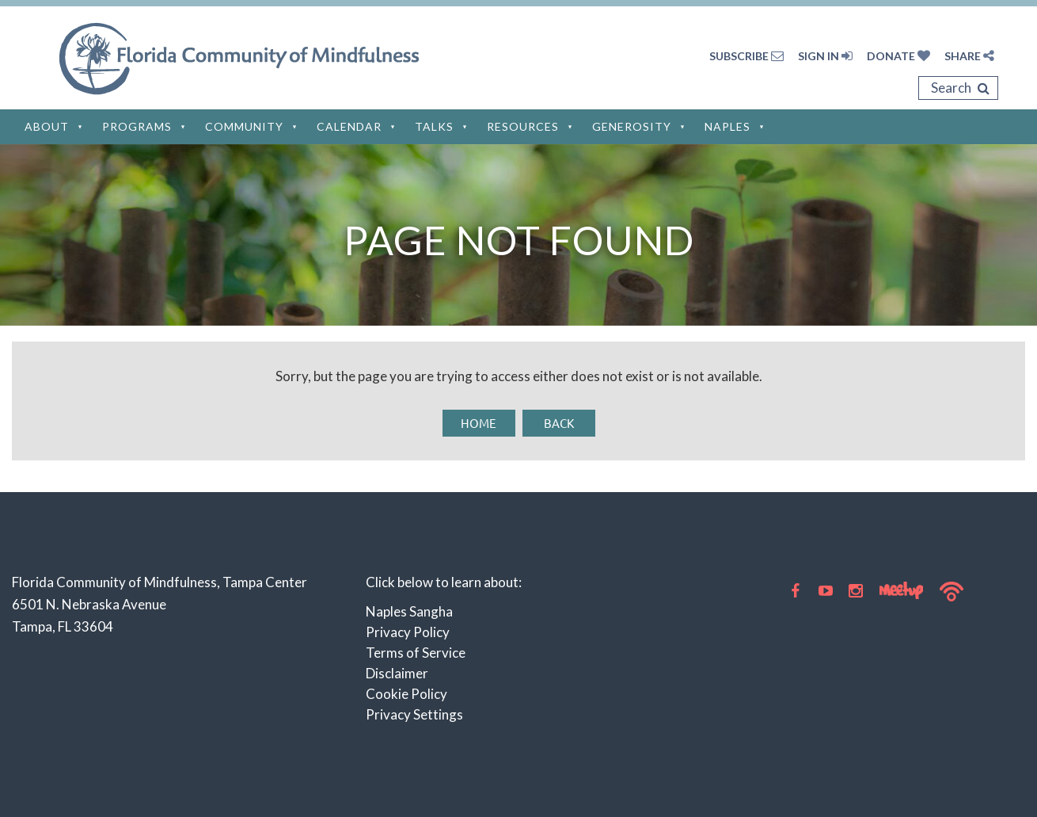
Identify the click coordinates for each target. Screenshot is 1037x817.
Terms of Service (415, 652)
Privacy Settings (414, 714)
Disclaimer (397, 673)
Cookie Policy (406, 693)
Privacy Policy (408, 632)
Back (559, 422)
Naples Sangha (409, 611)
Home (478, 422)
